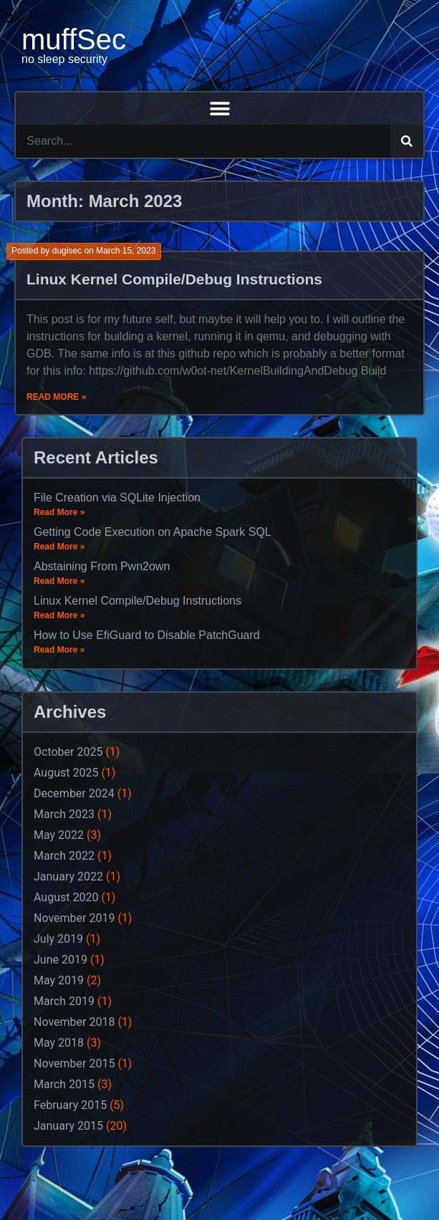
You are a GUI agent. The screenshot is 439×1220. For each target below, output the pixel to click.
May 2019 (59, 980)
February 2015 (70, 1105)
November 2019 (74, 918)
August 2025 (66, 772)
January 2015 (68, 1126)
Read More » (56, 397)
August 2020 (66, 897)
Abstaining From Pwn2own (102, 566)
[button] (219, 108)
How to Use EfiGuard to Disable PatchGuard (147, 635)
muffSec (73, 39)
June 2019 (60, 959)
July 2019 (58, 939)
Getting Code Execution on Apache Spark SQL (152, 532)
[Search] (406, 141)
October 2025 (68, 752)
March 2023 (64, 814)
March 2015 (64, 1084)
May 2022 (59, 835)
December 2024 (74, 793)
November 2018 (74, 1022)
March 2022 (64, 856)
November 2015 (74, 1063)
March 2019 (64, 1001)
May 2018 (59, 1043)
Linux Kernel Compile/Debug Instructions (174, 279)
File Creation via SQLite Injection (117, 497)
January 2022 (68, 876)
